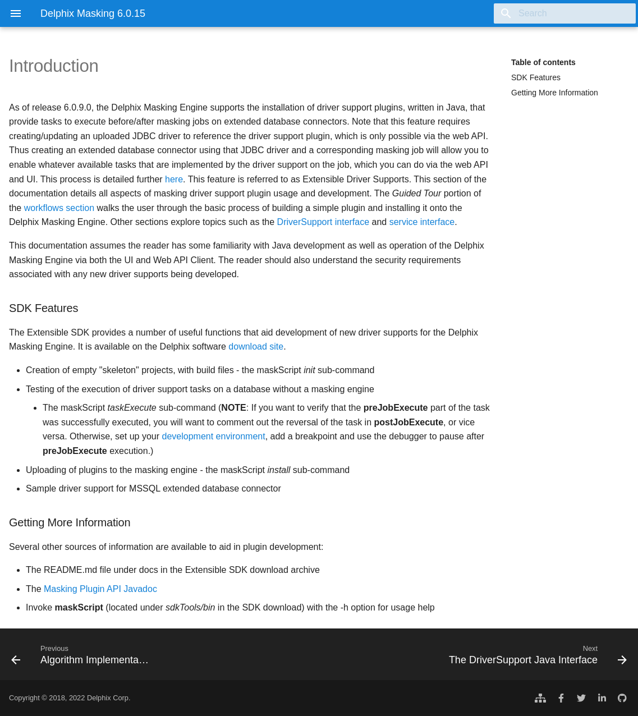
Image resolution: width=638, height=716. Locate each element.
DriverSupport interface (323, 222)
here (174, 179)
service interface (422, 222)
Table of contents (543, 62)
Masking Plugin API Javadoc (100, 589)
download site (255, 346)
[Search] (570, 13)
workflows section (59, 208)
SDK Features (536, 77)
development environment (213, 436)
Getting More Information (554, 92)
